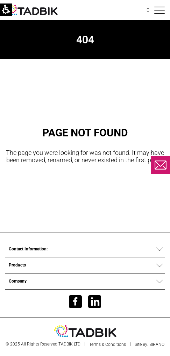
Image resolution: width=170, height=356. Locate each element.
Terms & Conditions (107, 344)
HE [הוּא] (146, 10)
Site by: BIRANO (149, 344)
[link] (31, 10)
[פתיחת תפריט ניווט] (159, 10)
